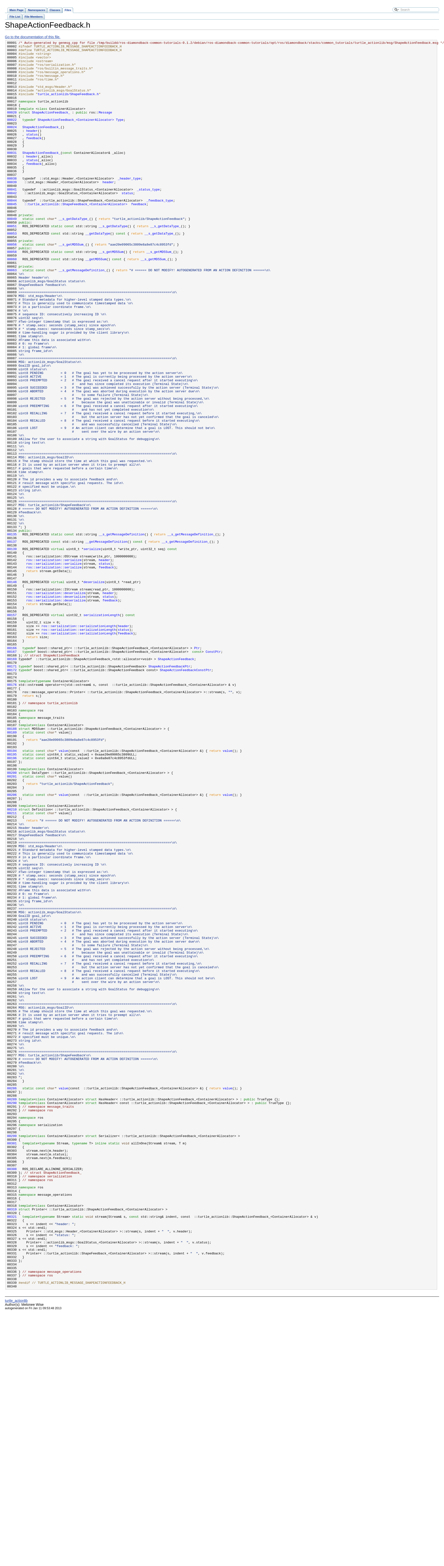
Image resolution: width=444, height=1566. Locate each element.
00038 (12, 206)
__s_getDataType (113, 263)
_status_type (148, 219)
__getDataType (97, 272)
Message (105, 127)
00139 (12, 651)
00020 (12, 127)
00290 (12, 1315)
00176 (12, 813)
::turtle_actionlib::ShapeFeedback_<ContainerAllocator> (73, 237)
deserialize (94, 690)
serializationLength (102, 730)
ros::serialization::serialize (54, 664)
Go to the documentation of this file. (32, 37)
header (32, 149)
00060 (12, 303)
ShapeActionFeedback (176, 783)
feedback (33, 158)
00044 (12, 232)
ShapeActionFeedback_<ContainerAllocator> (76, 136)
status (32, 153)
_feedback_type (159, 232)
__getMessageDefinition (106, 642)
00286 (12, 1298)
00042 (12, 224)
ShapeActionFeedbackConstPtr (185, 796)
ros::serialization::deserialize (55, 703)
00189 (12, 871)
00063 (12, 316)
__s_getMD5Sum (111, 294)
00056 (12, 285)
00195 (12, 897)
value (63, 893)
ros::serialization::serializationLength (78, 743)
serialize (92, 651)
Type (119, 136)
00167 (12, 774)
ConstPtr (213, 774)
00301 (12, 1364)
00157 (12, 730)
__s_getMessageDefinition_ (82, 316)
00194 (12, 893)
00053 (12, 272)
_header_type (129, 206)
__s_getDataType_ (74, 254)
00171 (12, 791)
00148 (12, 690)
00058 (12, 294)
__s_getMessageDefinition (121, 633)
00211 (12, 968)
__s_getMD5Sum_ (72, 285)
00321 (12, 1452)
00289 (12, 1311)
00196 (12, 902)
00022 (12, 136)
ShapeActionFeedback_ (51, 127)
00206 (12, 946)
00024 (12, 144)
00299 (12, 1355)
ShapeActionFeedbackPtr (169, 791)
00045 (12, 237)
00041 (12, 219)
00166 (12, 769)
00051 (12, 263)
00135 (12, 633)
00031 (12, 175)
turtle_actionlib (16, 1550)
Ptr (197, 769)
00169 (12, 783)
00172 (12, 796)
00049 (12, 254)
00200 (12, 919)
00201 (12, 924)
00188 (12, 866)
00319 (12, 1443)
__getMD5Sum (95, 303)
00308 (12, 1395)
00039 (12, 210)
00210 (12, 963)
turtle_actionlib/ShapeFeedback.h (68, 105)
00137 (12, 642)
